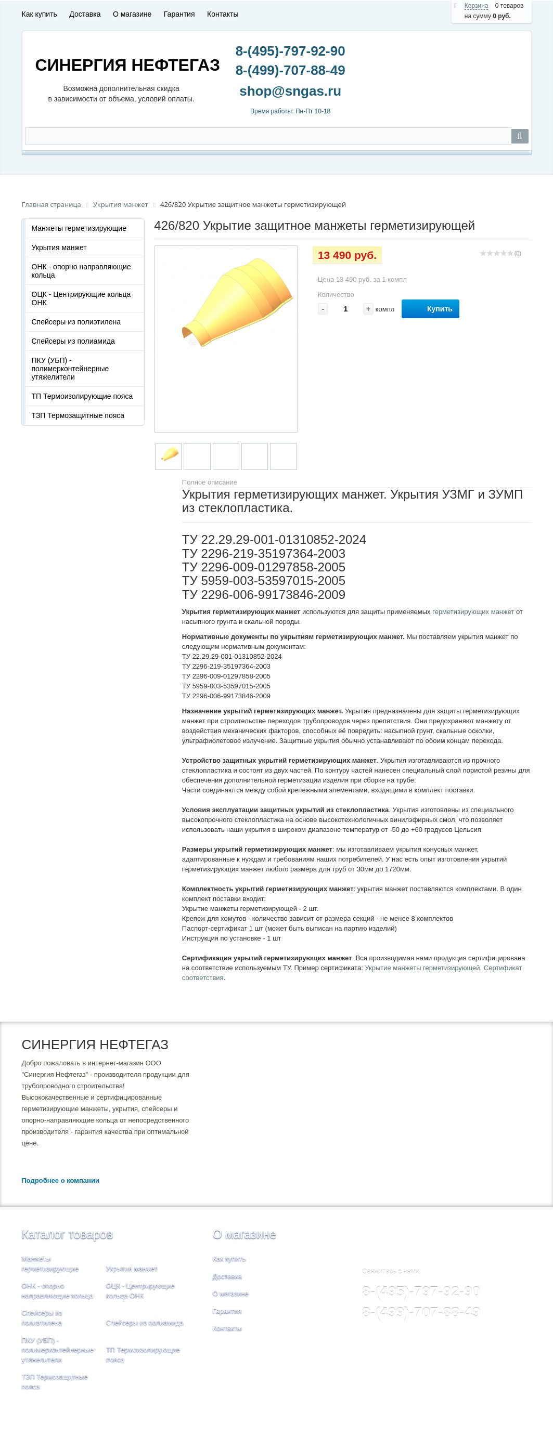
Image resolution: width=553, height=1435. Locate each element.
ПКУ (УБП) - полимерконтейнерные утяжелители (70, 368)
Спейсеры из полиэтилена (76, 322)
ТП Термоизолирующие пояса (82, 396)
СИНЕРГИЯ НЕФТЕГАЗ (128, 65)
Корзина (476, 5)
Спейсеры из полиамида (73, 341)
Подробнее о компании (60, 1180)
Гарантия (179, 14)
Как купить (39, 14)
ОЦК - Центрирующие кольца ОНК (81, 298)
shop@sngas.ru (290, 93)
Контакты (222, 14)
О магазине (132, 14)
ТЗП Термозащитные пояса (78, 415)
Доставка (84, 14)
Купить (430, 309)
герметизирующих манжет (473, 612)
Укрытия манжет (59, 247)
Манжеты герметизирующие (79, 228)
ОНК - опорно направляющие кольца (81, 271)
